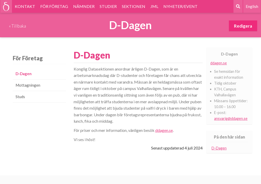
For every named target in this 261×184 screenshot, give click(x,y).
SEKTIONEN (133, 6)
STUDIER (108, 6)
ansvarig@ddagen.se (230, 118)
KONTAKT (25, 6)
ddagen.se (164, 130)
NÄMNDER (84, 6)
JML (154, 6)
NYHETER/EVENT (180, 6)
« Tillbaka (17, 26)
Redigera (243, 26)
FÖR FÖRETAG (54, 6)
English (252, 6)
